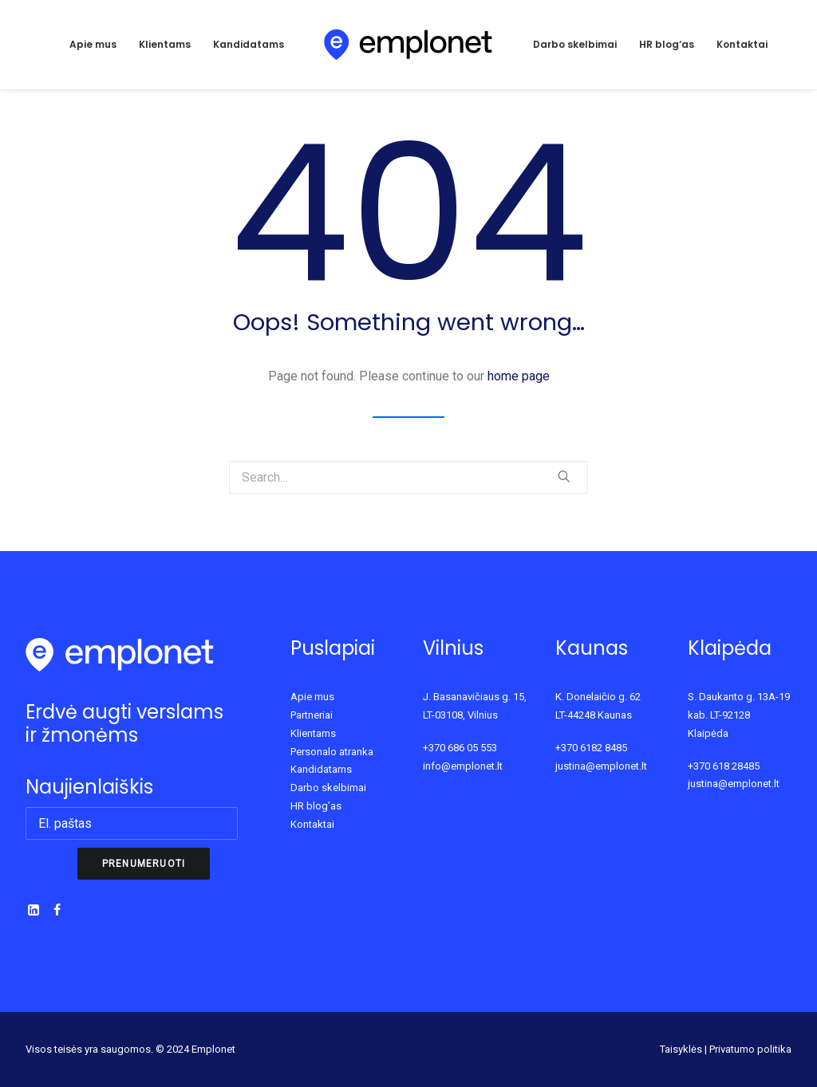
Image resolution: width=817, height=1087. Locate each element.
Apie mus (92, 44)
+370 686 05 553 (460, 748)
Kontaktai (742, 44)
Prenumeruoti (143, 863)
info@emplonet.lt (463, 766)
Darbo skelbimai (575, 44)
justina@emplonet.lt (601, 766)
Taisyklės (681, 1049)
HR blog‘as (666, 44)
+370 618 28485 (724, 766)
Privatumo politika (750, 1049)
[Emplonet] (409, 45)
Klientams (165, 44)
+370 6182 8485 (591, 748)
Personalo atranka (331, 752)
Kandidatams (248, 44)
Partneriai (311, 715)
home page (518, 376)
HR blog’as (315, 806)
